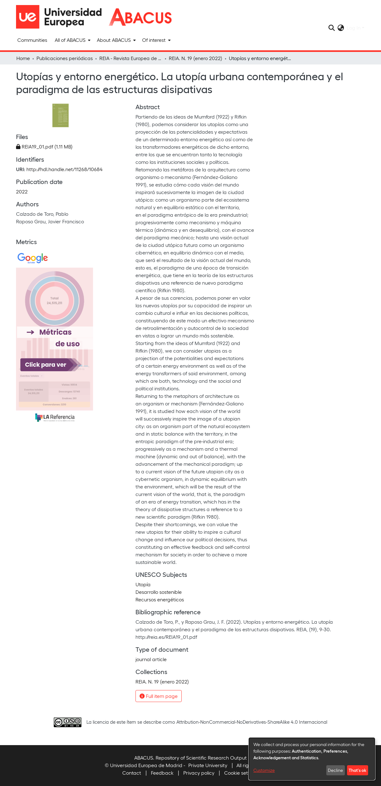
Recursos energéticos (159, 599)
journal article (151, 659)
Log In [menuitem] (354, 28)
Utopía (143, 584)
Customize (264, 770)
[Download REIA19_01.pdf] (44, 146)
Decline (335, 770)
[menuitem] (72, 40)
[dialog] (312, 759)
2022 (22, 191)
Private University (207, 765)
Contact (131, 773)
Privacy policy (198, 773)
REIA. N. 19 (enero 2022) (195, 58)
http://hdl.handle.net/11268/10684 (64, 169)
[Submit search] (332, 27)
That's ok (357, 769)
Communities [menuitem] (32, 40)
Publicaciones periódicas (64, 58)
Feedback (162, 773)
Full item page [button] (159, 696)
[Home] (61, 17)
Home (23, 58)
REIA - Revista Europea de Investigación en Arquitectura (130, 58)
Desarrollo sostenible (158, 592)
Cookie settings (241, 773)
